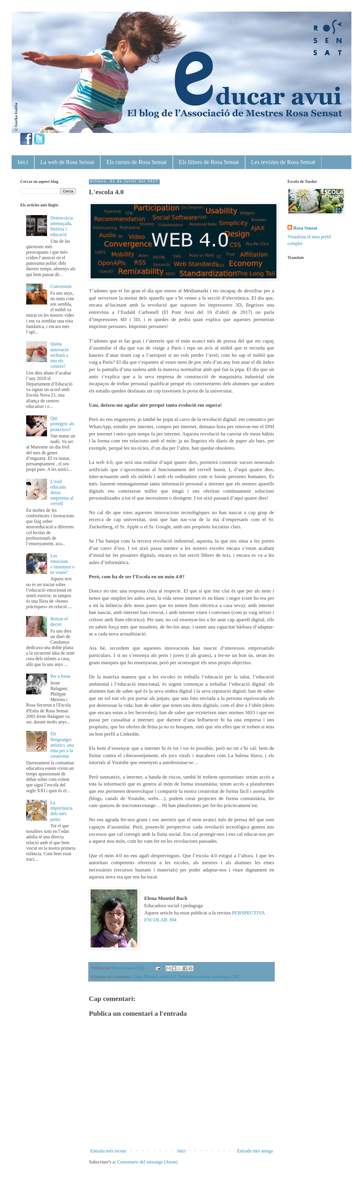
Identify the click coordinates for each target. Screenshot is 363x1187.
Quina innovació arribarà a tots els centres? (59, 355)
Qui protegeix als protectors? (62, 424)
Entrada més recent (108, 1150)
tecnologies (221, 976)
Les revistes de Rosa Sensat (283, 162)
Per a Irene (60, 676)
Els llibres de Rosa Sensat (209, 162)
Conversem (60, 286)
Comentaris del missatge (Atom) (147, 1161)
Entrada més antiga (255, 1150)
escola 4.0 (167, 976)
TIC (236, 976)
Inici (22, 162)
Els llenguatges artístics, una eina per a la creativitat (62, 745)
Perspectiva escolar (194, 976)
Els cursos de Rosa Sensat (136, 162)
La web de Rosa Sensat (67, 162)
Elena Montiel (145, 976)
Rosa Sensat (305, 228)
